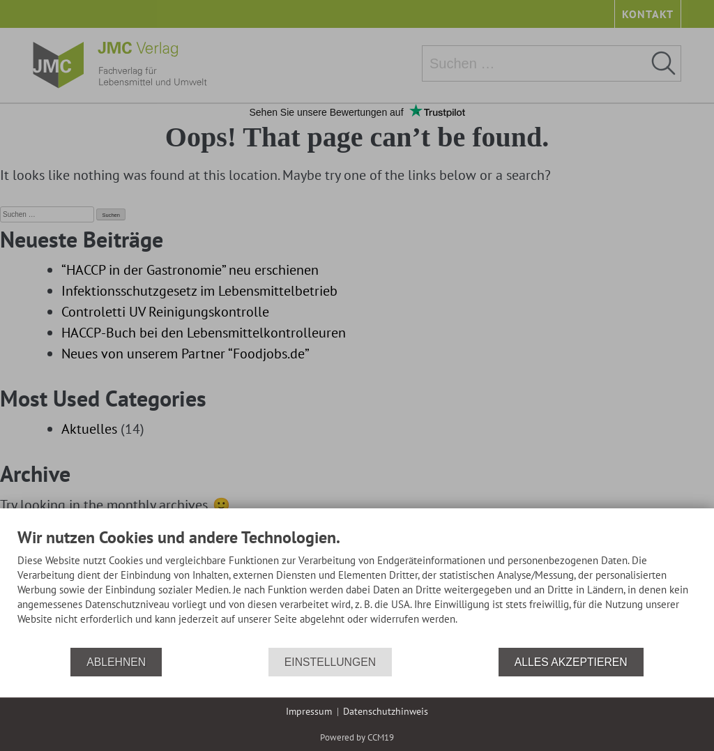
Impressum (309, 711)
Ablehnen (116, 662)
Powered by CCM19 (357, 737)
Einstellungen (330, 662)
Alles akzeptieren (571, 662)
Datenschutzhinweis (385, 711)
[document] (357, 586)
